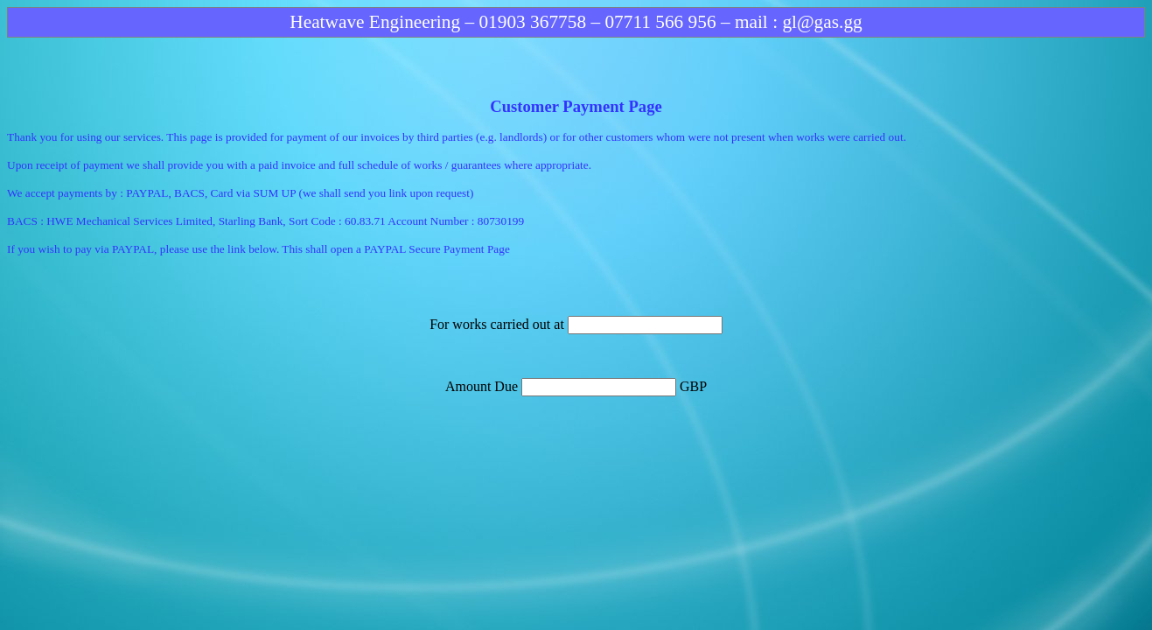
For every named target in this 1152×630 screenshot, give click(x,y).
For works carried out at (498, 324)
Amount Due (483, 386)
